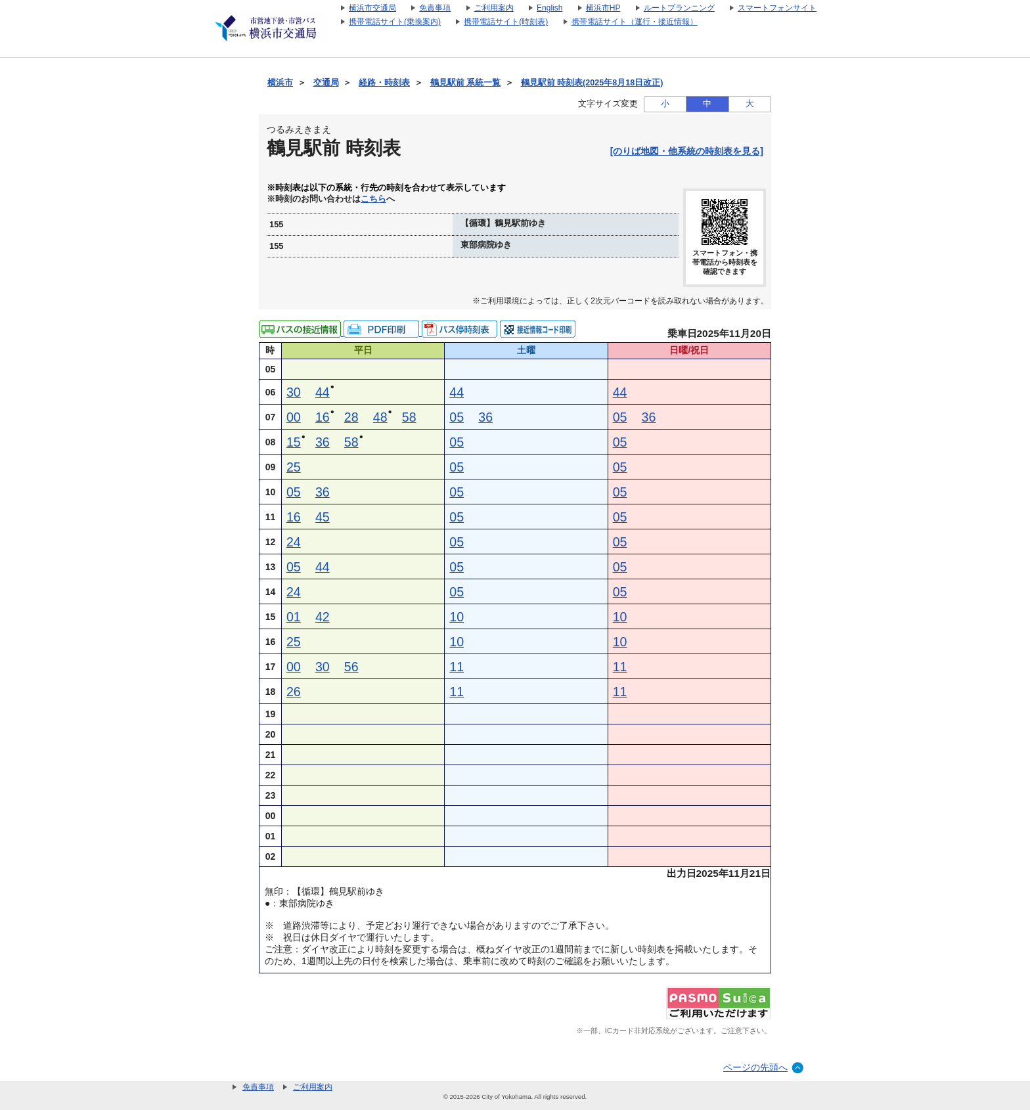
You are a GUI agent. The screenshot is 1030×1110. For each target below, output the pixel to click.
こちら (373, 199)
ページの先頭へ (755, 1067)
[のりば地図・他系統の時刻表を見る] (686, 151)
